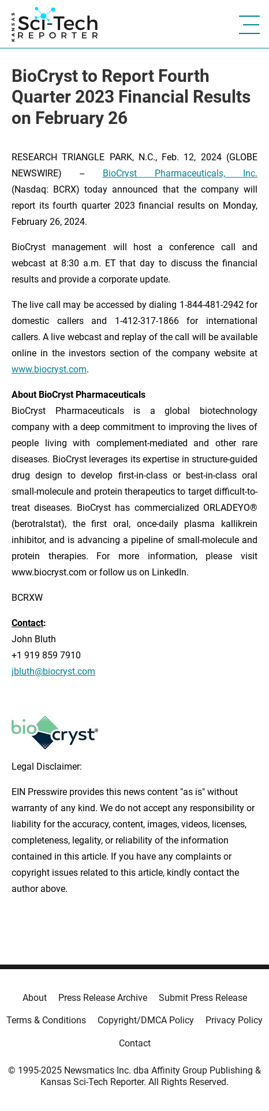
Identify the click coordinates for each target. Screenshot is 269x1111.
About (35, 997)
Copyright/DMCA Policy (146, 1020)
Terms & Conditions (46, 1020)
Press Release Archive (102, 997)
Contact (135, 1043)
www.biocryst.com (49, 369)
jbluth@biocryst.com (53, 671)
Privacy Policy (234, 1020)
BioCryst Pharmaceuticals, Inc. (180, 173)
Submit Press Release (203, 997)
